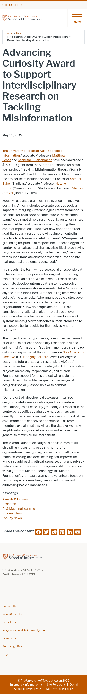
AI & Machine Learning (18, 508)
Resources (9, 638)
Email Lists (9, 622)
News (19, 33)
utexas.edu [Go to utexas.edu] (12, 5)
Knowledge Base (12, 646)
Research (9, 504)
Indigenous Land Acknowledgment (24, 630)
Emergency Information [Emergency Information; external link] (24, 684)
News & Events (12, 614)
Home (9, 33)
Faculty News (12, 518)
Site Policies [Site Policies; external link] (54, 684)
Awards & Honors (15, 499)
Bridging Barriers (35, 357)
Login (5, 654)
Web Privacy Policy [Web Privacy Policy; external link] (57, 688)
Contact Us (9, 606)
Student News (12, 513)
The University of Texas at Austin (25, 151)
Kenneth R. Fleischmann (35, 160)
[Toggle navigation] (77, 18)
